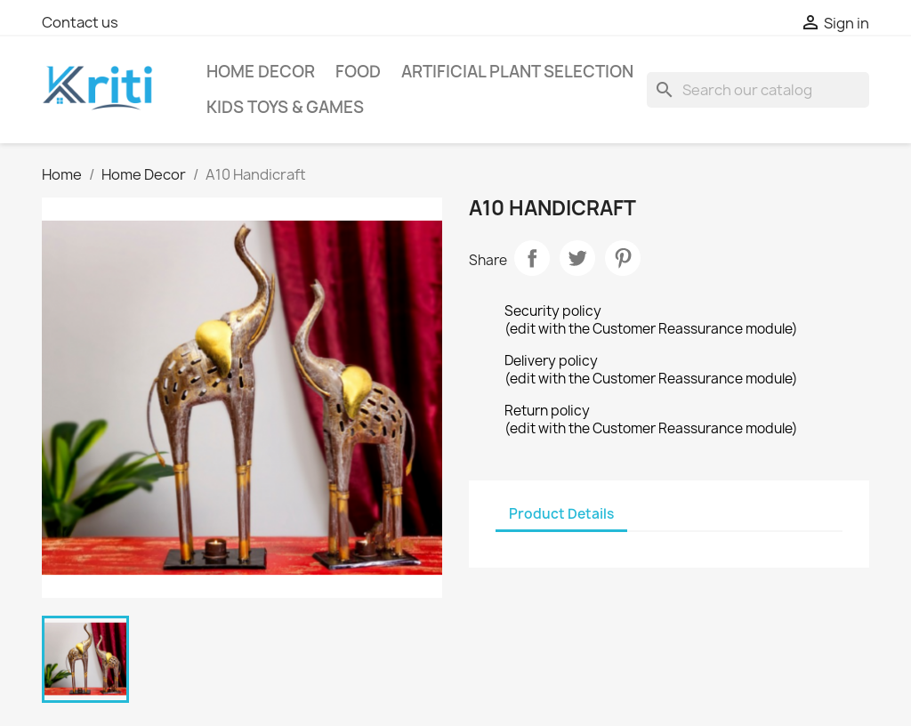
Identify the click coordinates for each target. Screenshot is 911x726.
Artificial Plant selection (517, 71)
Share (532, 258)
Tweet (577, 258)
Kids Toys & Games (285, 107)
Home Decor (260, 71)
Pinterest (623, 258)
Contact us (80, 22)
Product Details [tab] (561, 513)
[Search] (758, 90)
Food (358, 71)
